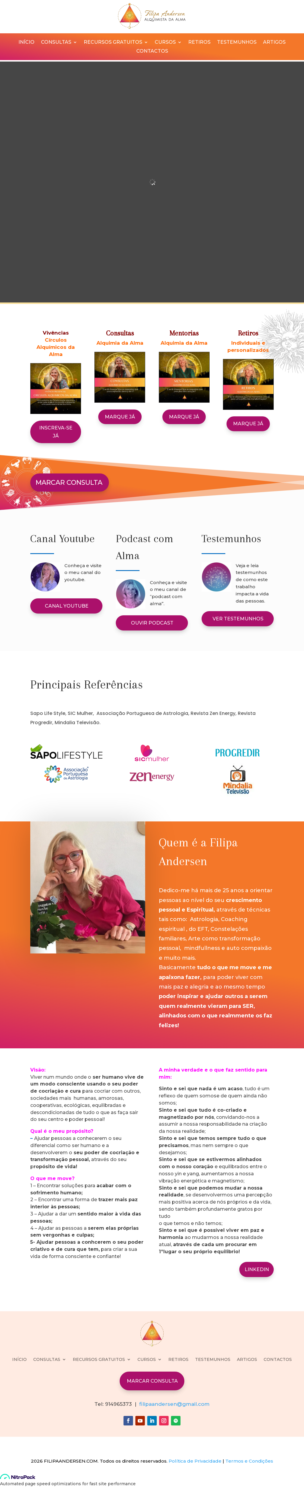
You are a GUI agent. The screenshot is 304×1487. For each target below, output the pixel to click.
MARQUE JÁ (120, 417)
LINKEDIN (257, 1269)
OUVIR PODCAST (152, 623)
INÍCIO (26, 42)
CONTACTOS (152, 51)
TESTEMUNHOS (236, 42)
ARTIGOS (274, 42)
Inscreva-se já (55, 432)
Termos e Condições (249, 1461)
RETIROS (199, 42)
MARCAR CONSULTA (69, 483)
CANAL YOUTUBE (66, 606)
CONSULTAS (56, 42)
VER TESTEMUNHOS (238, 619)
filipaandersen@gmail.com (174, 1404)
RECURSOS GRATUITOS (113, 42)
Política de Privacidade (195, 1461)
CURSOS (165, 42)
